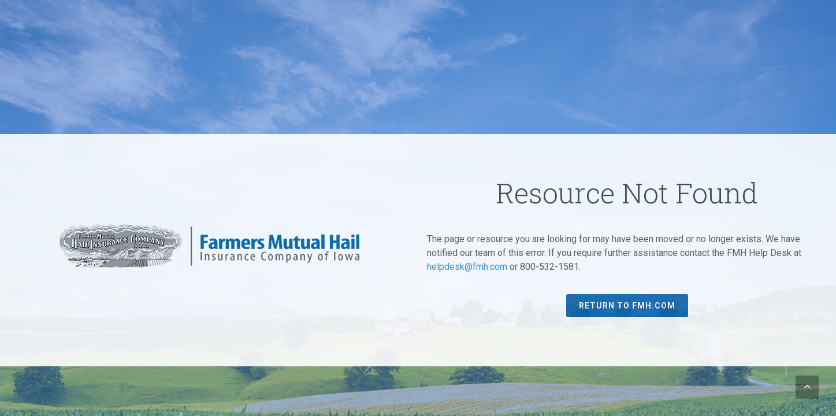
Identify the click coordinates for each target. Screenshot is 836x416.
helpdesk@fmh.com (467, 266)
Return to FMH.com (627, 305)
